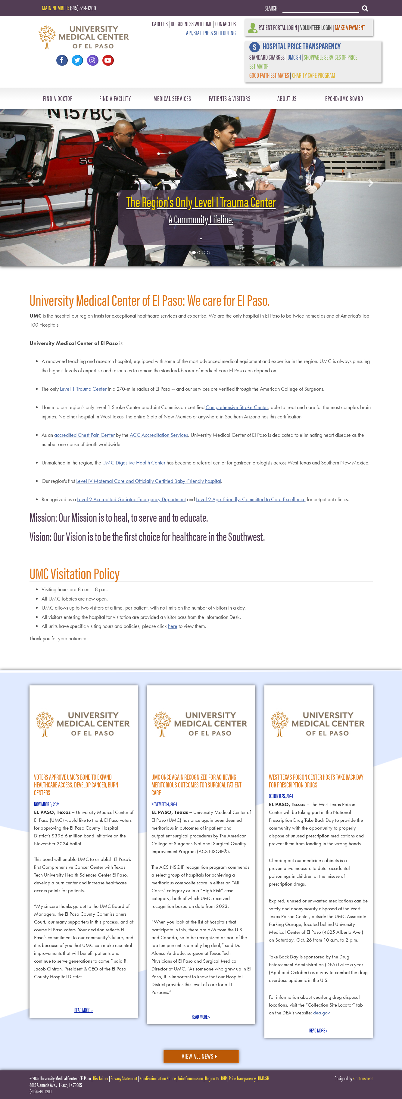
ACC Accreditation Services (159, 434)
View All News (199, 1055)
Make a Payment (350, 27)
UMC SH (294, 56)
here (172, 625)
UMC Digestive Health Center (133, 462)
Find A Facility (115, 98)
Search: (272, 7)
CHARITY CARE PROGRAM (313, 74)
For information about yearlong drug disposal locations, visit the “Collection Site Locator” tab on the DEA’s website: (316, 1005)
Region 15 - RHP (216, 1078)
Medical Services (172, 98)
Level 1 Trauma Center (84, 388)
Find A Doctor (58, 98)
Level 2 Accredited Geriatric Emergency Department (131, 499)
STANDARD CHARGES (267, 56)
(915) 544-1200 (83, 7)
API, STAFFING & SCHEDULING (211, 32)
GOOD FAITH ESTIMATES (269, 74)
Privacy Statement (124, 1078)
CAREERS (160, 23)
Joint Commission (190, 1078)
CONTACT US (225, 23)
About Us (287, 98)
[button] (30, 181)
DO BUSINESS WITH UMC (191, 23)
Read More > (83, 1010)
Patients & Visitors (230, 98)
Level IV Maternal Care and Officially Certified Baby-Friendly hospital (148, 480)
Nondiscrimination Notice (157, 1078)
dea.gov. (322, 1012)
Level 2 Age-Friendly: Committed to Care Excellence (251, 499)
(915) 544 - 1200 (40, 1091)
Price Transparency (242, 1078)
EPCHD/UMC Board (344, 98)
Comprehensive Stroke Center (237, 407)
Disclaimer (100, 1078)
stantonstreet (363, 1078)
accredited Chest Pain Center (84, 434)
